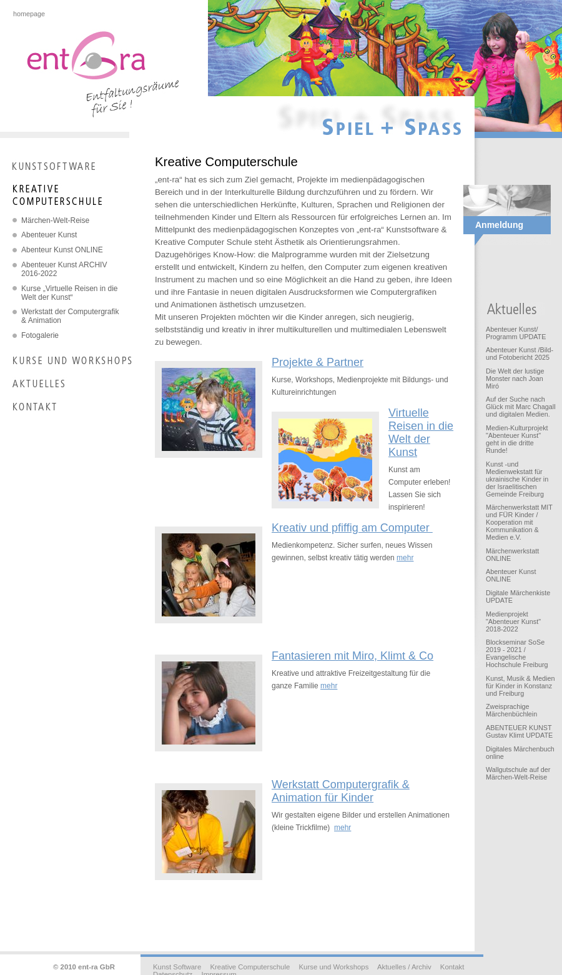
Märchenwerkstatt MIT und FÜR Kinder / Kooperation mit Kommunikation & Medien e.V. (519, 522)
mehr (405, 557)
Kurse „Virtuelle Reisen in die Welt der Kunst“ (69, 293)
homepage (29, 13)
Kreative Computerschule (250, 967)
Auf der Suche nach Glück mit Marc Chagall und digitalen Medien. (521, 406)
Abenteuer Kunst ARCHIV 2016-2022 (64, 269)
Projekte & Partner (317, 362)
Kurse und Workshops (333, 967)
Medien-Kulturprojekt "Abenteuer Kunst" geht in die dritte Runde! (517, 439)
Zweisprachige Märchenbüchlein (511, 710)
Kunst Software (177, 967)
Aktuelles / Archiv (404, 967)
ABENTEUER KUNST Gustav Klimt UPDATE (519, 731)
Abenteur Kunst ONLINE (62, 249)
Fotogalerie (40, 335)
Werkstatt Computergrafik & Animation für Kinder (341, 791)
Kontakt (452, 967)
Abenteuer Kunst (49, 234)
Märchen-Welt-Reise (55, 220)
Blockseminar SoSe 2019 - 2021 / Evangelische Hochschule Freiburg (517, 653)
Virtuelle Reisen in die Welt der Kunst (420, 432)
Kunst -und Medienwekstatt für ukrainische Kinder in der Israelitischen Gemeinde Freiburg (517, 479)
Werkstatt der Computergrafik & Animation (70, 316)
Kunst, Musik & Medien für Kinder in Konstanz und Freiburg (520, 686)
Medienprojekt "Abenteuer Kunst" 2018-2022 (513, 621)
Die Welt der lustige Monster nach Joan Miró (515, 378)
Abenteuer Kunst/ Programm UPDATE (516, 332)
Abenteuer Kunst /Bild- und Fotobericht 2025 (519, 353)
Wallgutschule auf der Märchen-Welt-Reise (518, 773)
